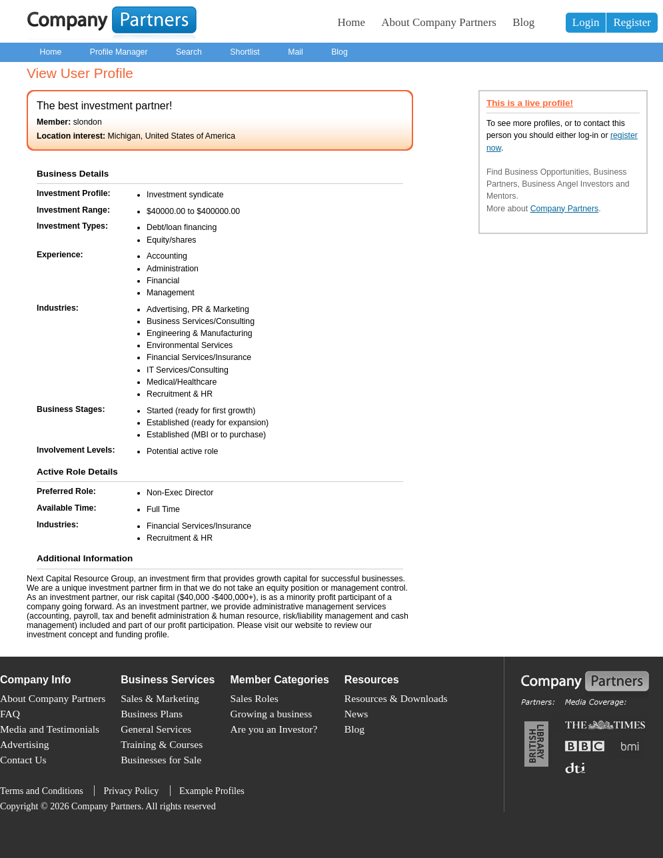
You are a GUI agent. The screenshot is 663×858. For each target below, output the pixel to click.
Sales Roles (255, 698)
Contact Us (23, 759)
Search (189, 52)
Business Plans (152, 713)
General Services (156, 729)
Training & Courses (162, 744)
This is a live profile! (529, 103)
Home (352, 22)
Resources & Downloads (396, 698)
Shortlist (244, 52)
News (356, 713)
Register (632, 22)
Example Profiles (212, 790)
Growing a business (272, 713)
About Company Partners (438, 22)
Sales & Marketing (160, 698)
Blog (523, 22)
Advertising (24, 744)
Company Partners (564, 208)
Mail (295, 52)
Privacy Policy (131, 790)
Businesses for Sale (161, 759)
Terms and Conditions (41, 790)
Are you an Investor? (274, 729)
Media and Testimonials (49, 729)
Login (586, 22)
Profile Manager (119, 52)
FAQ (10, 713)
